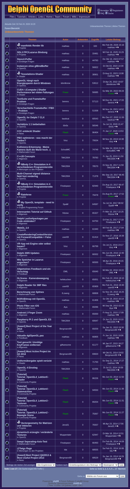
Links (41, 16)
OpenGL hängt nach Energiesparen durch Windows (34, 82)
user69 (65, 237)
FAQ (101, 13)
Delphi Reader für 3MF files (32, 285)
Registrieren (116, 11)
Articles (32, 16)
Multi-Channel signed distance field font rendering (33, 175)
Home (49, 16)
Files (12, 16)
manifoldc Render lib (32, 45)
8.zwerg (65, 293)
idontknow (65, 83)
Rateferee (26, 194)
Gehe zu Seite (96, 469)
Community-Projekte (28, 382)
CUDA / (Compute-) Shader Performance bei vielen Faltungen (35, 91)
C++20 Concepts (26, 156)
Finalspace (65, 186)
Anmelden (103, 11)
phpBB (56, 481)
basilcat (65, 118)
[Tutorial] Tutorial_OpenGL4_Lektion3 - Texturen (33, 401)
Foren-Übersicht (12, 28)
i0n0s (65, 125)
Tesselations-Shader (32, 74)
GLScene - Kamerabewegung (33, 278)
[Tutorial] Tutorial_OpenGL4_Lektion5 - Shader (33, 377)
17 (116, 469)
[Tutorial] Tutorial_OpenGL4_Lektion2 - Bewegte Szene (33, 413)
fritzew (66, 213)
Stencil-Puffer (24, 59)
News (21, 134)
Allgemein (23, 159)
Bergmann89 (65, 329)
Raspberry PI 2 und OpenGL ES (34, 319)
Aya (65, 307)
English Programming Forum (31, 207)
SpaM (65, 204)
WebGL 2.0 (23, 228)
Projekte (22, 48)
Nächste (122, 469)
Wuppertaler (65, 435)
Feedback (23, 274)
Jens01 (65, 425)
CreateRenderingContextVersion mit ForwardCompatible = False (34, 236)
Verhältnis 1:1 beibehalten (31, 124)
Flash (65, 132)
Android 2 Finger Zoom (29, 312)
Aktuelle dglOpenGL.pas (30, 335)
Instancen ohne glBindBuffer (32, 66)
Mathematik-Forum (27, 152)
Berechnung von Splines (30, 292)
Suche (109, 13)
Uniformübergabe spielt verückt (34, 360)
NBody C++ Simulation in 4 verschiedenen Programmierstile (35, 165)
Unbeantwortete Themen (100, 26)
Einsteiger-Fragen (26, 62)
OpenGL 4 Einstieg (27, 367)
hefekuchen (65, 279)
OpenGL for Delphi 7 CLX (31, 117)
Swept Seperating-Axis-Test (32, 441)
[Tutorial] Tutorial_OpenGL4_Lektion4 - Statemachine (33, 389)
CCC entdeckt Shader (29, 131)
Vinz (65, 140)
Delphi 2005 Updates (28, 253)
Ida (65, 450)
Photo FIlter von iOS (28, 305)
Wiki (74, 16)
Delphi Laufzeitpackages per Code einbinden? (32, 220)
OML (65, 271)
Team (57, 16)
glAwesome (65, 345)
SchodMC (65, 149)
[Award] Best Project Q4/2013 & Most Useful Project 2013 (34, 456)
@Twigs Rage (24, 448)
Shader (22, 76)
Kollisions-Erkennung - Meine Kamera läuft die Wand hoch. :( (34, 148)
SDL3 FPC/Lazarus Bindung (32, 52)
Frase (65, 92)
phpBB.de (77, 483)
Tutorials (21, 16)
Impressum (84, 16)
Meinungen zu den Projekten (31, 169)
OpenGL (22, 68)
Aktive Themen (118, 26)
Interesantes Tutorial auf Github (34, 211)
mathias (65, 46)
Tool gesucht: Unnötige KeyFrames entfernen (29, 343)
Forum (66, 16)
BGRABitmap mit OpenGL (31, 299)
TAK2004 (65, 157)
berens (65, 101)
